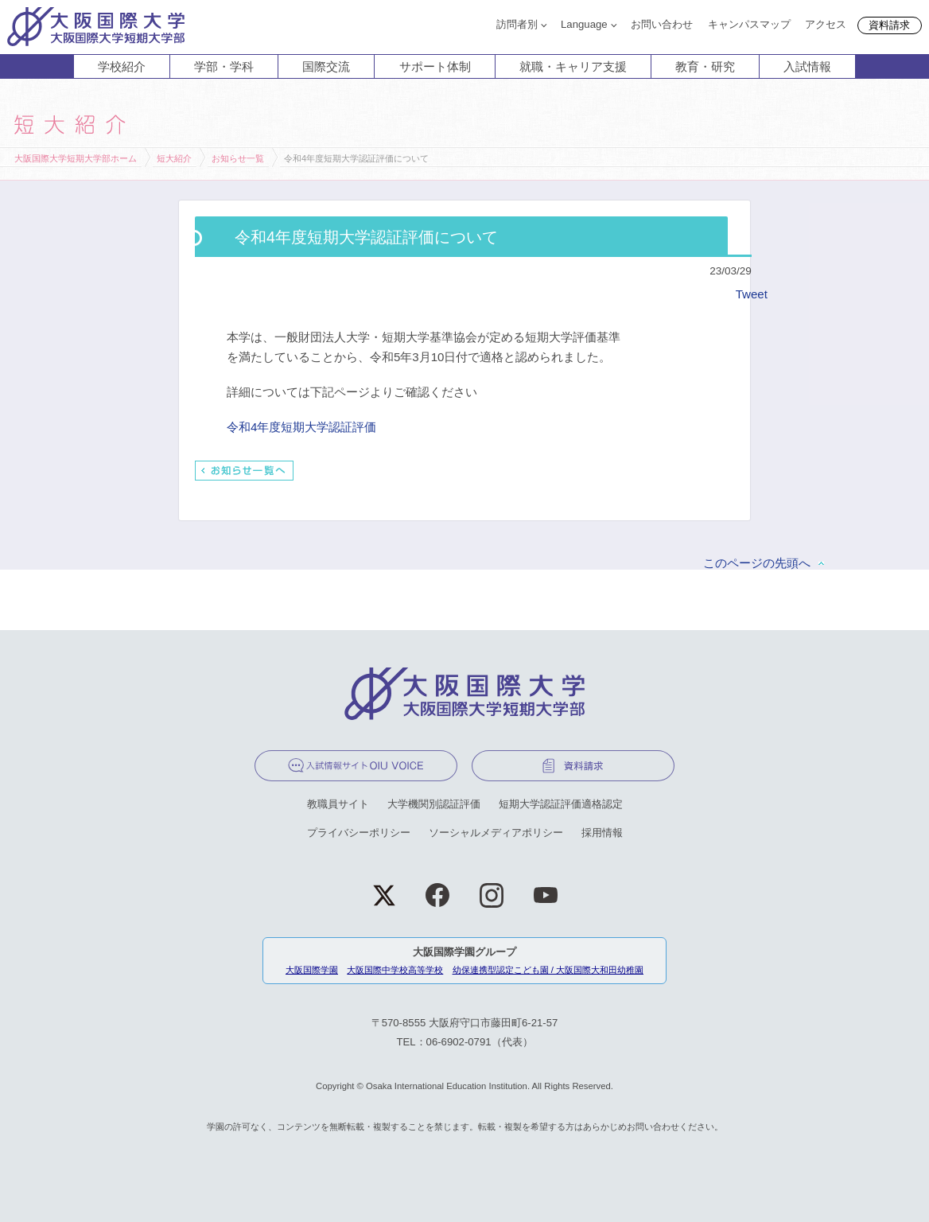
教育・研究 (705, 66)
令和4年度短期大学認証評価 (301, 427)
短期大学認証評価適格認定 (561, 804)
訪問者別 (517, 24)
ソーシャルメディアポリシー (496, 833)
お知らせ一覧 (238, 158)
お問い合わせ (662, 24)
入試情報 (807, 66)
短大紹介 (174, 158)
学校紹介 (122, 66)
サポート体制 (435, 66)
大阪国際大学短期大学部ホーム (75, 158)
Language (584, 24)
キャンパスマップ (749, 24)
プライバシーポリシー (358, 833)
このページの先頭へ (756, 563)
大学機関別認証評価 (433, 804)
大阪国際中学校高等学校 (395, 970)
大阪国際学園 (312, 970)
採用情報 (602, 833)
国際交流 (326, 66)
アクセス (825, 24)
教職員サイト (338, 804)
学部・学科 (224, 66)
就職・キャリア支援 (573, 66)
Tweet (752, 294)
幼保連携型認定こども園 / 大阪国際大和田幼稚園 (548, 970)
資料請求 (889, 25)
